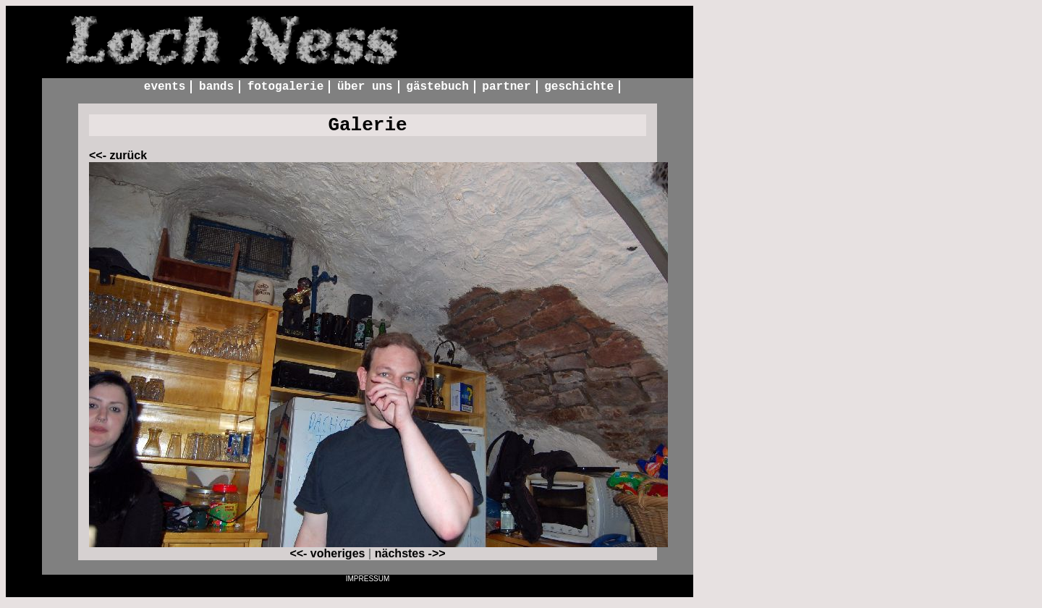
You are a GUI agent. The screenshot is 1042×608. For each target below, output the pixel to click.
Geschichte (579, 88)
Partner (506, 88)
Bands (216, 88)
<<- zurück (118, 160)
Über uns (365, 88)
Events (165, 88)
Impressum (368, 584)
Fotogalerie (285, 88)
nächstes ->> (410, 558)
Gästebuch (437, 88)
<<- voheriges (327, 558)
